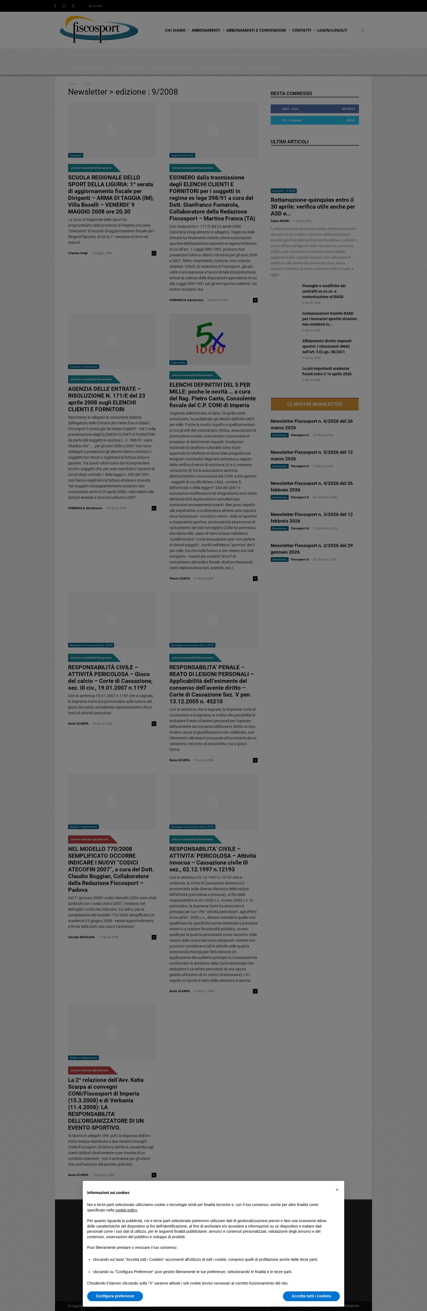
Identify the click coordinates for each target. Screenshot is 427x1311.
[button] (337, 1189)
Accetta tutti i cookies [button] (311, 1296)
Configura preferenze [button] (115, 1296)
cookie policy (126, 1210)
